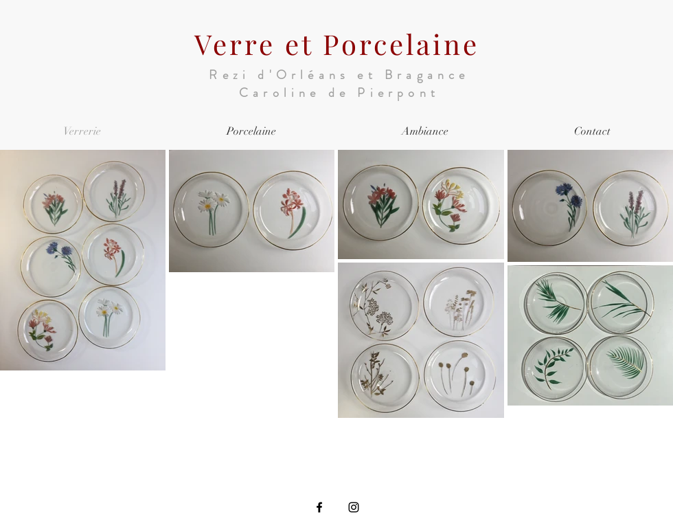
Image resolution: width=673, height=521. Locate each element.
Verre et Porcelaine (336, 43)
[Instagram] (354, 507)
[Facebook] (319, 507)
